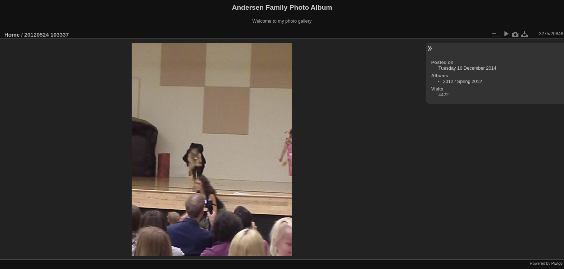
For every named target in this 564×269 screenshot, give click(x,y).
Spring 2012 (469, 81)
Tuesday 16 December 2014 (467, 68)
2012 (448, 81)
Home (12, 35)
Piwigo (557, 263)
